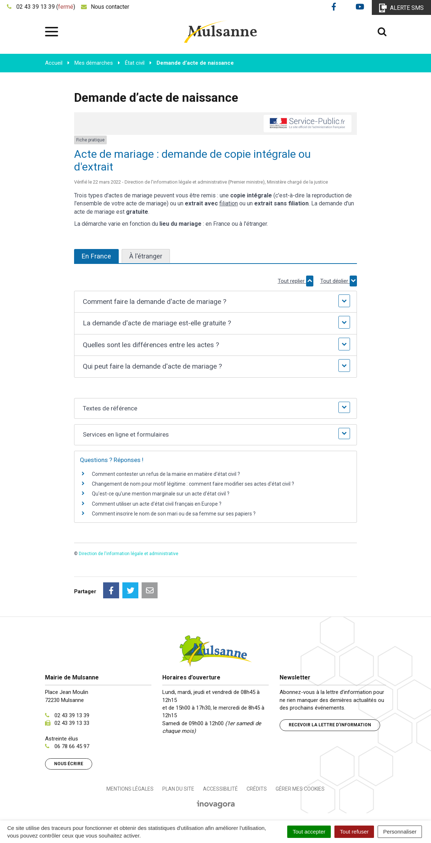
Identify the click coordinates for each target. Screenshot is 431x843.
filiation (228, 203)
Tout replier (295, 281)
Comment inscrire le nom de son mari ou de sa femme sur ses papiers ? (174, 514)
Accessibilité (220, 789)
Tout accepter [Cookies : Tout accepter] (309, 831)
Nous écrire (68, 763)
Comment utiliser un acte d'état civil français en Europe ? (156, 504)
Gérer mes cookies (300, 789)
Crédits (257, 789)
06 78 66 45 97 (71, 746)
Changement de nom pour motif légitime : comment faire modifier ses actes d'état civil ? (193, 484)
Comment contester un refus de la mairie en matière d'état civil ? (166, 474)
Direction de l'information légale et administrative (128, 553)
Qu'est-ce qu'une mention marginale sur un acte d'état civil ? (160, 494)
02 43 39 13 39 (71, 715)
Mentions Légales (130, 789)
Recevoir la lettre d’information (330, 724)
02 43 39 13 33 (71, 723)
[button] (215, 302)
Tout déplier (338, 281)
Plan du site (178, 789)
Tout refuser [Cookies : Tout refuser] (354, 831)
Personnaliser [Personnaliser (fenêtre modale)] (399, 831)
